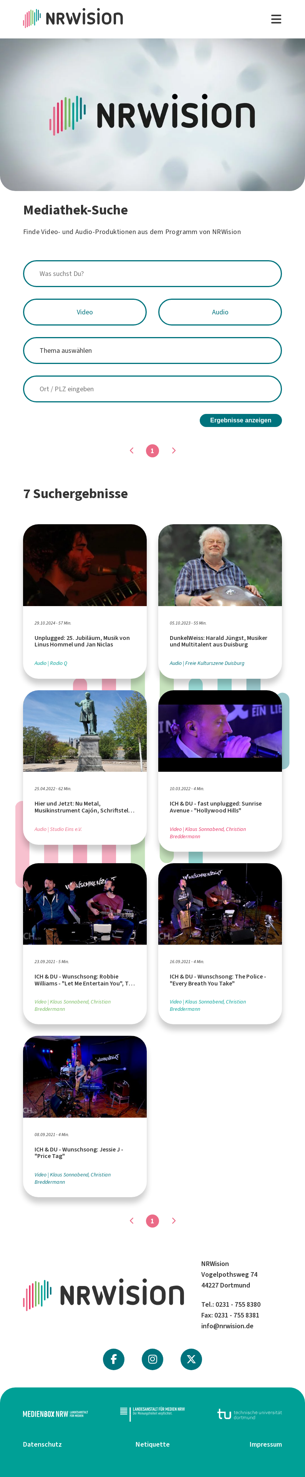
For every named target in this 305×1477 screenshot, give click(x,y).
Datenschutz (42, 1442)
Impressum (266, 1442)
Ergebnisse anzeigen (240, 418)
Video (85, 312)
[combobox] (152, 273)
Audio (220, 312)
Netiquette (153, 1442)
